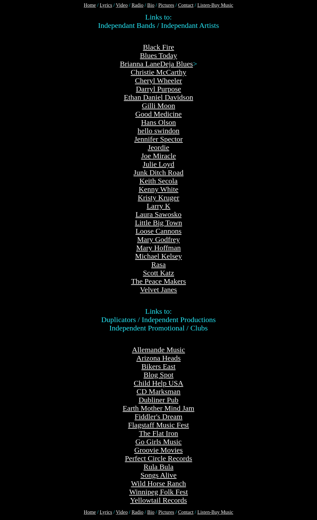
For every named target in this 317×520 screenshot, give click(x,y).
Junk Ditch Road (158, 172)
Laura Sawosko (159, 214)
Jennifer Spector (158, 139)
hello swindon (158, 131)
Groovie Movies (158, 450)
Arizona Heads (158, 358)
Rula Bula (159, 467)
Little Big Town (158, 223)
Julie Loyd (158, 164)
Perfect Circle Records (158, 458)
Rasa (158, 264)
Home (90, 5)
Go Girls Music (158, 442)
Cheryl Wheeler (158, 80)
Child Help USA (158, 383)
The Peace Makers (158, 281)
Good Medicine (158, 114)
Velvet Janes (158, 290)
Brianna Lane (140, 64)
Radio (137, 5)
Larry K (159, 206)
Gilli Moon (158, 106)
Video (122, 5)
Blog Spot (159, 375)
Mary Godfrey (158, 239)
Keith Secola (158, 181)
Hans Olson (158, 122)
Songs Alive (159, 475)
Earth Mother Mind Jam (158, 408)
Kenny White (158, 189)
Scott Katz (158, 273)
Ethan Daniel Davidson (158, 97)
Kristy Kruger (158, 198)
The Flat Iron (158, 433)
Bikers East (158, 366)
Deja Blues (176, 64)
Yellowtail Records (158, 500)
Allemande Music (158, 350)
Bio (150, 5)
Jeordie (158, 147)
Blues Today (158, 55)
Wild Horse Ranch (158, 483)
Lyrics (106, 5)
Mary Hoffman (158, 248)
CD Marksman (158, 391)
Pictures (166, 5)
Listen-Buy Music (215, 5)
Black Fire (158, 47)
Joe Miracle (158, 156)
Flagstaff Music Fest (158, 425)
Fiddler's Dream (158, 417)
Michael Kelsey (158, 256)
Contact (185, 5)
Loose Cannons (159, 231)
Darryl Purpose (158, 89)
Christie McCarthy (158, 72)
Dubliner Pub (159, 400)
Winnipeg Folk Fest (158, 492)
